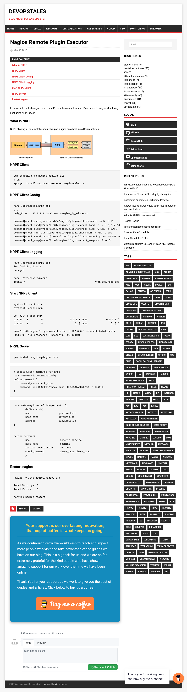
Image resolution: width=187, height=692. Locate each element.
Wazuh (129, 571)
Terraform (146, 546)
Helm (151, 380)
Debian (139, 323)
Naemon (141, 457)
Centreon (155, 291)
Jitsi (166, 399)
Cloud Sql (131, 304)
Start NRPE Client (21, 88)
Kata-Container (134, 412)
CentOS (37, 509)
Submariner (132, 540)
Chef (157, 297)
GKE (172, 355)
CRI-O (128, 323)
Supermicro (150, 540)
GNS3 (128, 361)
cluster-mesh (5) (133, 64)
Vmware (164, 559)
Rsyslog (169, 514)
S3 (141, 521)
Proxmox (149, 501)
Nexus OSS (147, 463)
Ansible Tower (163, 278)
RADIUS (129, 508)
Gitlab (129, 355)
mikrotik (155, 28)
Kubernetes (94, 28)
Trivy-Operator (165, 546)
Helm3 (164, 387)
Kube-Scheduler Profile (136, 238)
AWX (137, 285)
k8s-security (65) (133, 95)
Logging (157, 438)
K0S (128, 406)
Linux (37, 28)
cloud (111, 28)
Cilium (168, 297)
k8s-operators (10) (134, 91)
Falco (167, 336)
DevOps (24, 28)
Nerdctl (167, 457)
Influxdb (169, 393)
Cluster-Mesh (162, 304)
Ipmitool (143, 399)
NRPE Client (18, 70)
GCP (156, 348)
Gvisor (129, 374)
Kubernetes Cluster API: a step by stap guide (147, 194)
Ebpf (163, 329)
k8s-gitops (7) (131, 80)
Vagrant (130, 559)
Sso (155, 533)
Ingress (130, 399)
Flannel (130, 348)
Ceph (168, 291)
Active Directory (143, 265)
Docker (130, 329)
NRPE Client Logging (23, 82)
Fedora (130, 342)
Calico (129, 291)
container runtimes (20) (136, 68)
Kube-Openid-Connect (137, 425)
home (10, 28)
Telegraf (131, 546)
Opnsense (146, 489)
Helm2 (153, 387)
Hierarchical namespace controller (142, 226)
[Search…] (150, 44)
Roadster (56, 684)
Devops (152, 323)
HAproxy (150, 374)
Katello (152, 412)
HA (139, 374)
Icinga (148, 393)
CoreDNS (147, 317)
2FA (127, 265)
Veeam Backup (147, 559)
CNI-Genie (131, 310)
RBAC (154, 508)
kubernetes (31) (132, 99)
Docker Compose (147, 329)
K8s (145, 406)
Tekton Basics (131, 221)
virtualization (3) (132, 106)
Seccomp (152, 521)
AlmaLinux (131, 278)
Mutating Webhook (163, 450)
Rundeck (130, 521)
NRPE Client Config (22, 76)
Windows (51, 28)
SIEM (128, 527)
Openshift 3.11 (134, 482)
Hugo (45, 684)
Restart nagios (20, 99)
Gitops (162, 355)
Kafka (154, 406)
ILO (157, 393)
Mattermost (133, 444)
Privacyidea (167, 495)
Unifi (141, 552)
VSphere (155, 565)
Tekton (165, 540)
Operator (131, 489)
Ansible (146, 278)
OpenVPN (168, 482)
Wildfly (142, 571)
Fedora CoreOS (146, 342)
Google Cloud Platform (149, 361)
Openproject (145, 476)
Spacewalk (132, 533)
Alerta (167, 272)
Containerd (132, 317)
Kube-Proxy (160, 425)
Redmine (166, 508)
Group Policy (161, 367)
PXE (172, 501)
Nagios (23, 509)
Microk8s (163, 444)
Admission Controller (138, 272)
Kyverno (130, 438)
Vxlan (167, 565)
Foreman (144, 348)
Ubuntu (130, 552)
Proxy (162, 501)
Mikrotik (130, 450)
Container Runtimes (151, 310)
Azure (147, 285)
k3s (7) (127, 72)
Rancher (142, 508)
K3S (136, 406)
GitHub (166, 348)
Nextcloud (132, 463)
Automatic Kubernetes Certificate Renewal (146, 200)
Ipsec (156, 399)
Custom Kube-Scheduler (137, 232)
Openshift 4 (152, 482)
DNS (163, 323)
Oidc (165, 469)
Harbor (164, 374)
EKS (136, 336)
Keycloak (131, 419)
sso (122, 28)
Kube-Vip (130, 431)
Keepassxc (166, 412)
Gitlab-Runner (146, 355)
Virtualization (72, 28)
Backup (159, 285)
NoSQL (129, 469)
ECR (128, 336)
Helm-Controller (135, 387)
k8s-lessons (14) (133, 83)
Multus (144, 450)
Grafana (130, 367)
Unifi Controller (157, 552)
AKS (157, 272)
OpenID (129, 476)
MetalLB (148, 444)
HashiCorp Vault (135, 380)
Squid (145, 533)
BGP (170, 285)
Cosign (161, 317)
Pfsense (160, 489)
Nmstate (162, 463)
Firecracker (166, 342)
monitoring (137, 28)
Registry (130, 514)
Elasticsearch (151, 336)
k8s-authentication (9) (135, 76)
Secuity (165, 521)
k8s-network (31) (133, 87)
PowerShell (150, 495)
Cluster (145, 304)
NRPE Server (19, 93)
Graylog (144, 367)
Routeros (155, 514)
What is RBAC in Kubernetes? (139, 215)
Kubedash (145, 431)
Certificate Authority (138, 297)
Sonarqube (155, 527)
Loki (168, 438)
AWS (128, 285)
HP (127, 393)
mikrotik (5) (130, 103)
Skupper (139, 527)
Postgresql (132, 495)
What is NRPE (19, 65)
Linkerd (144, 438)
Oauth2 (154, 469)
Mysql (129, 457)
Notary (141, 469)
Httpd (136, 393)
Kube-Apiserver (149, 419)
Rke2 (142, 514)
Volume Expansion (136, 565)
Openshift (162, 476)
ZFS (167, 571)
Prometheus (132, 501)
